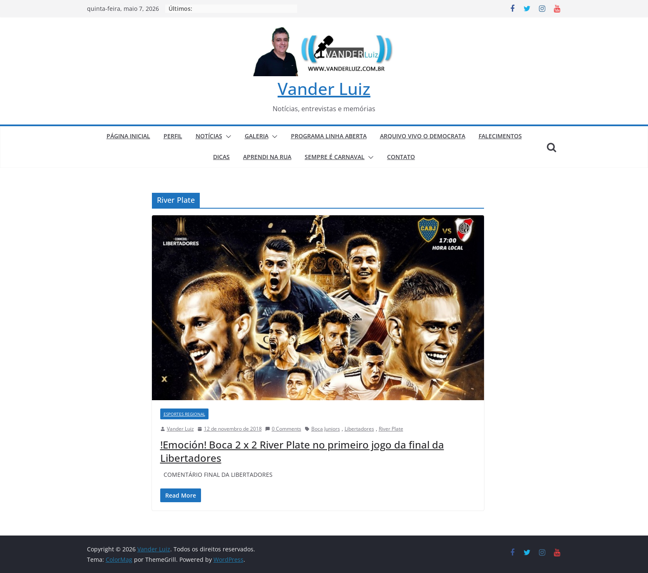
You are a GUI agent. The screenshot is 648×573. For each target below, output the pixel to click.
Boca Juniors (325, 428)
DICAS (221, 157)
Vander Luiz (324, 88)
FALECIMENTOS (500, 136)
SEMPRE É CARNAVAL (335, 157)
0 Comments (283, 428)
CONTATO (401, 157)
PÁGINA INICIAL (128, 136)
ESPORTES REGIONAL (184, 414)
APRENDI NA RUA (267, 157)
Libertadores (359, 428)
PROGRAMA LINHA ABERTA (329, 136)
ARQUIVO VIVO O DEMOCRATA (422, 136)
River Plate (391, 428)
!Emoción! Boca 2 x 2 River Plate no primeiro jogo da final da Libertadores (302, 451)
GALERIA (256, 136)
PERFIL (173, 136)
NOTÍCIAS (209, 136)
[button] (226, 136)
